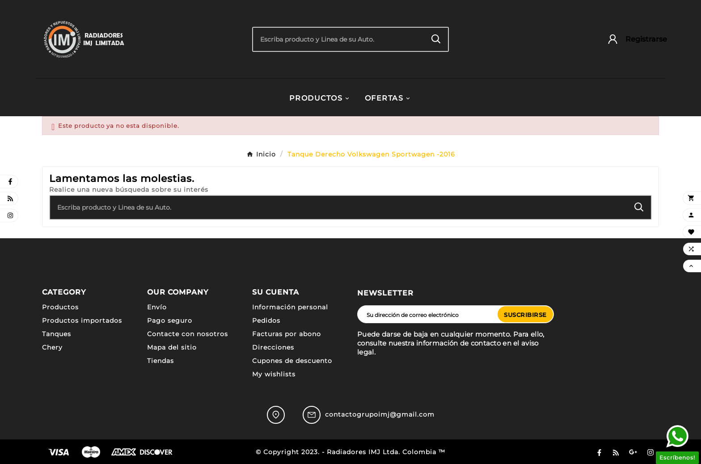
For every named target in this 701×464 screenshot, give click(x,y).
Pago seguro (169, 320)
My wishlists (274, 374)
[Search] (436, 39)
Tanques (56, 334)
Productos (60, 307)
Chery (52, 347)
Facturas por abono (286, 334)
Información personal (290, 307)
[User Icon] (633, 39)
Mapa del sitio (172, 347)
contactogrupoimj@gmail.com (380, 414)
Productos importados (82, 320)
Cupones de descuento (292, 361)
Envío (157, 307)
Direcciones (273, 347)
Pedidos (266, 320)
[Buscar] (338, 39)
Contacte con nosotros (187, 334)
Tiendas (160, 361)
